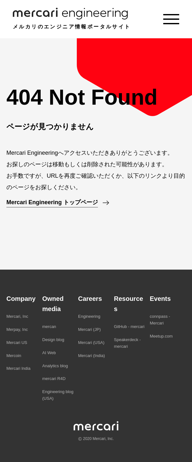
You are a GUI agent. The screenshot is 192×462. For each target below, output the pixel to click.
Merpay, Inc (17, 329)
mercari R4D (54, 378)
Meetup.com (161, 336)
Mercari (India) (91, 355)
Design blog (53, 339)
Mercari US (16, 342)
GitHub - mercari (129, 326)
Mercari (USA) (91, 342)
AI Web (49, 352)
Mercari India (18, 368)
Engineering (89, 316)
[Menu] (171, 19)
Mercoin (13, 355)
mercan (49, 326)
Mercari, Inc (17, 316)
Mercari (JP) (89, 329)
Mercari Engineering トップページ (52, 202)
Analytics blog (55, 365)
